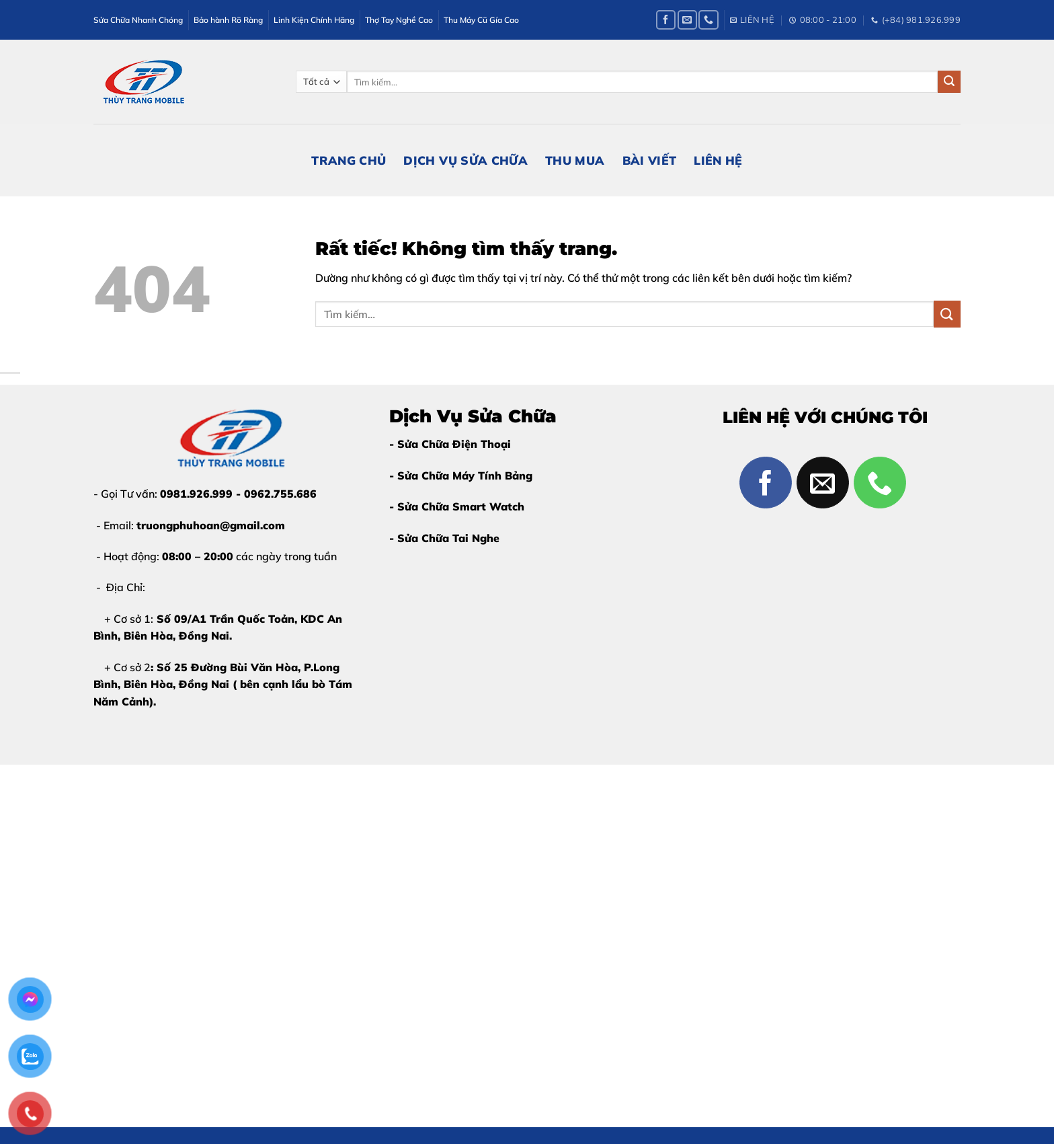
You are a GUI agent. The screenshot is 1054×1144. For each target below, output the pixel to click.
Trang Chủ (348, 160)
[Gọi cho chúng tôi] (708, 20)
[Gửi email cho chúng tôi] (687, 20)
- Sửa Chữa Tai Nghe (444, 538)
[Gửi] (949, 82)
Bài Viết (649, 160)
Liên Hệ (718, 160)
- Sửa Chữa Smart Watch (456, 506)
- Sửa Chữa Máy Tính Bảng (460, 475)
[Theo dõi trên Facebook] (666, 20)
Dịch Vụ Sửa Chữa (465, 160)
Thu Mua (574, 160)
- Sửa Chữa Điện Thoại (450, 444)
